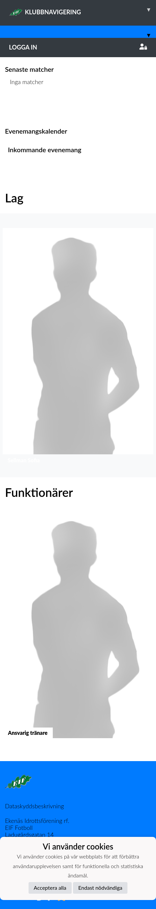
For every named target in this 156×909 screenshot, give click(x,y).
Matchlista (21, 107)
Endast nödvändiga (100, 887)
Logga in (78, 47)
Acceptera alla (50, 887)
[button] (78, 347)
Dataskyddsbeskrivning (34, 806)
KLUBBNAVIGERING (82, 9)
